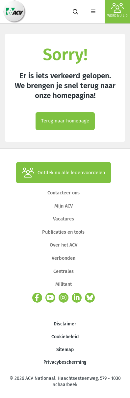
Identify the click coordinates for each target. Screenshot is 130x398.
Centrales (63, 271)
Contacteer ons (63, 193)
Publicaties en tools (63, 232)
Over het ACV (63, 245)
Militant (63, 284)
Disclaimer (65, 324)
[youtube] (50, 298)
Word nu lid (117, 10)
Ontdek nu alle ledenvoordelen (63, 173)
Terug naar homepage (65, 121)
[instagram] (63, 298)
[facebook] (37, 298)
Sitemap (65, 349)
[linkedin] (77, 298)
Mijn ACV (63, 206)
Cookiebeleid (65, 337)
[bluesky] (90, 298)
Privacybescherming (65, 362)
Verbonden (63, 258)
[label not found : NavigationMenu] (93, 11)
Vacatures (63, 219)
